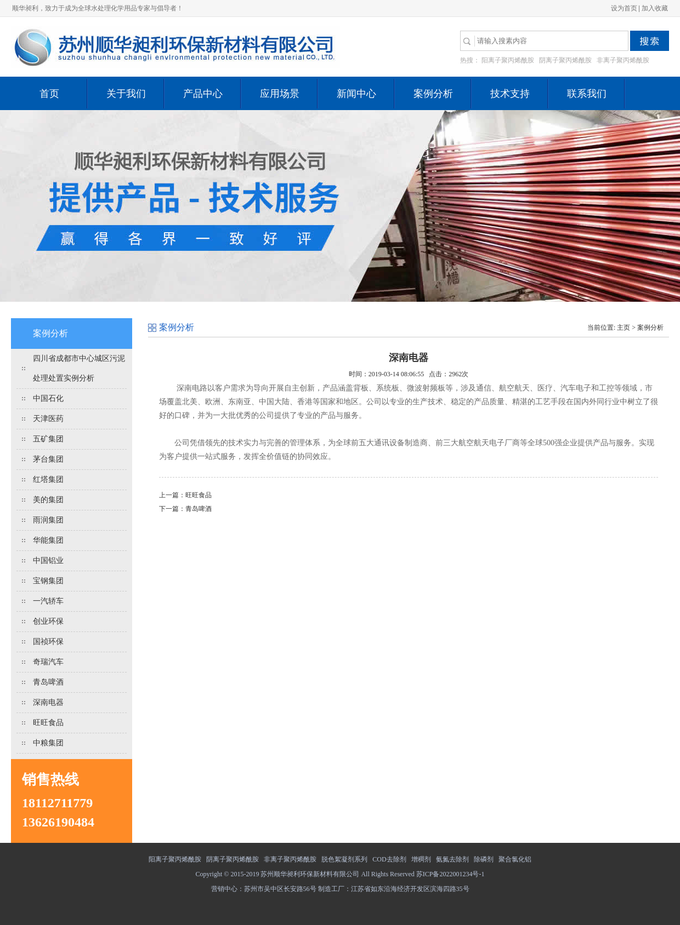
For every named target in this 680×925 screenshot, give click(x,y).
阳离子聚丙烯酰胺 (507, 60)
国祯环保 (48, 641)
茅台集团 (48, 459)
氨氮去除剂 (452, 859)
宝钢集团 (48, 581)
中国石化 (48, 398)
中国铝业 (48, 560)
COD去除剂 (389, 859)
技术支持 (510, 93)
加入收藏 (655, 8)
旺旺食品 (48, 723)
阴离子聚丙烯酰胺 (565, 60)
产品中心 (203, 93)
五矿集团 (48, 439)
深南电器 (48, 702)
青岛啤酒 (48, 682)
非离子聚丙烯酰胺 (623, 60)
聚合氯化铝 (514, 859)
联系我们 (587, 93)
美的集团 (48, 500)
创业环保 (48, 621)
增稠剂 (421, 859)
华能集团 (48, 540)
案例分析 (433, 93)
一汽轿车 (48, 601)
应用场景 (279, 93)
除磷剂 (484, 859)
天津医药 (48, 419)
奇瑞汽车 (48, 662)
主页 (623, 327)
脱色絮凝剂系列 (344, 859)
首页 (49, 93)
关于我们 (126, 93)
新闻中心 (356, 93)
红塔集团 (48, 479)
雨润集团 (48, 520)
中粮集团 (48, 743)
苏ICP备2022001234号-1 (450, 874)
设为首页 (624, 8)
